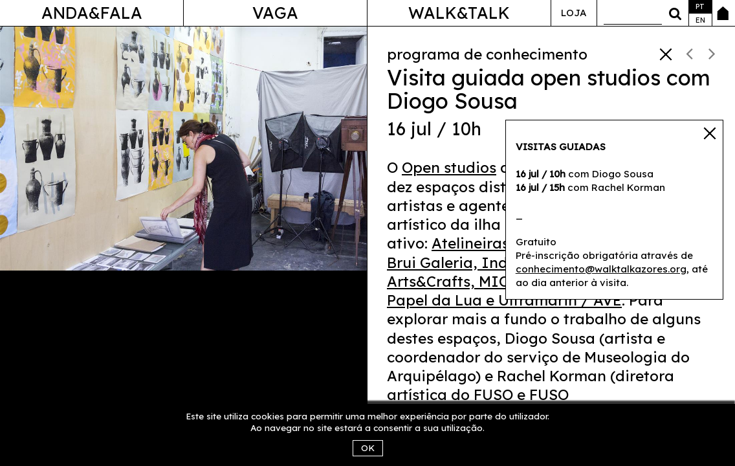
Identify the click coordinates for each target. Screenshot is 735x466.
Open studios (449, 167)
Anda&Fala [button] (91, 13)
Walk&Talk (459, 13)
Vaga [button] (275, 13)
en (700, 20)
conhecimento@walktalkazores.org (601, 269)
